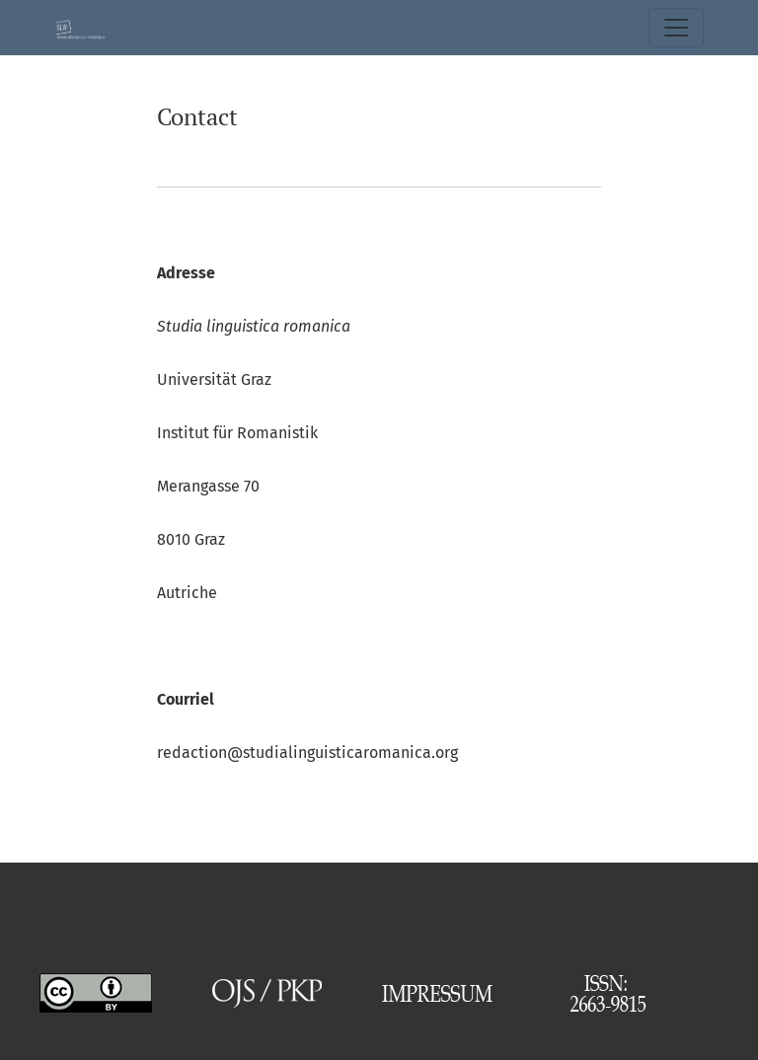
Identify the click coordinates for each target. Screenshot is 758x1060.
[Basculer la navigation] (676, 27)
